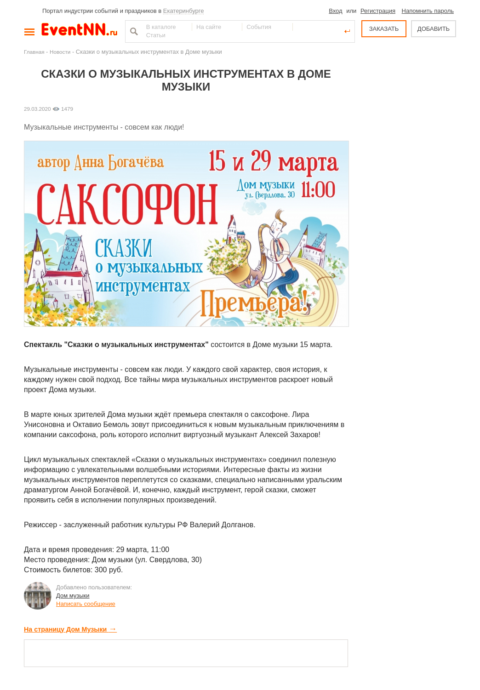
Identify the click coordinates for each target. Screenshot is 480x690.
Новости (60, 52)
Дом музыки (73, 595)
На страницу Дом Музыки (70, 629)
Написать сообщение (85, 603)
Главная (34, 52)
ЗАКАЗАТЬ (384, 28)
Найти (133, 31)
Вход (335, 10)
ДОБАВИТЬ (433, 28)
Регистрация (377, 10)
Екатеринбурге (183, 10)
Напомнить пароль (428, 10)
